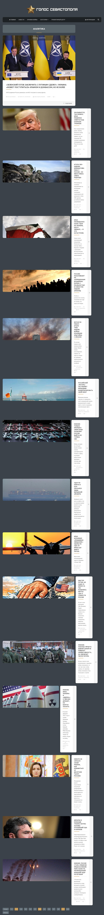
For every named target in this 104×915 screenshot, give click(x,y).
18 (58, 909)
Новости (21, 19)
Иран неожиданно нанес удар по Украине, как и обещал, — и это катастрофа (79, 226)
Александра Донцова (39, 96)
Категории (44, 19)
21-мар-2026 (77, 521)
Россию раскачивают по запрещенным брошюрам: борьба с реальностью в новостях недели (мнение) (79, 282)
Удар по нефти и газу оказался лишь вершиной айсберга (78, 488)
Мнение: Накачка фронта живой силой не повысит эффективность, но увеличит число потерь (85, 650)
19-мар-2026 (81, 676)
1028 (67, 909)
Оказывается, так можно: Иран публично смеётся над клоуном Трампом (79, 118)
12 (30, 909)
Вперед (6, 912)
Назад (5, 909)
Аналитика (42, 38)
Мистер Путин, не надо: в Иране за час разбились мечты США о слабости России (82, 588)
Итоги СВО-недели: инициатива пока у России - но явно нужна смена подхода (79, 170)
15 (44, 909)
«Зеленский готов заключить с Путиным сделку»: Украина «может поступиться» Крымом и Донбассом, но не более (36, 86)
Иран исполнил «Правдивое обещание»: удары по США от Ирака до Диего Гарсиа (78, 543)
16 (49, 909)
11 (25, 909)
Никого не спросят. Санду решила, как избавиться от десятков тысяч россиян (78, 767)
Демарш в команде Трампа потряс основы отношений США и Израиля (80, 824)
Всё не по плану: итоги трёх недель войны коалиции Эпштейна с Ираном (78, 329)
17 (53, 909)
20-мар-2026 (81, 628)
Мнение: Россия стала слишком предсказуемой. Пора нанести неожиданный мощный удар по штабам (80, 868)
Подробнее (68, 103)
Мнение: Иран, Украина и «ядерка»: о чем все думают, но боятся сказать (66, 698)
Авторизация (90, 19)
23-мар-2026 (77, 149)
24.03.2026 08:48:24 (10, 96)
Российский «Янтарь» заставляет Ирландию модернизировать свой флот (85, 387)
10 (21, 909)
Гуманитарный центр (58, 19)
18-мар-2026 (77, 898)
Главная (12, 19)
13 (35, 909)
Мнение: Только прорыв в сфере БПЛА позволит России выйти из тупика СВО (78, 431)
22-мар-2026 (77, 366)
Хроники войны (32, 19)
